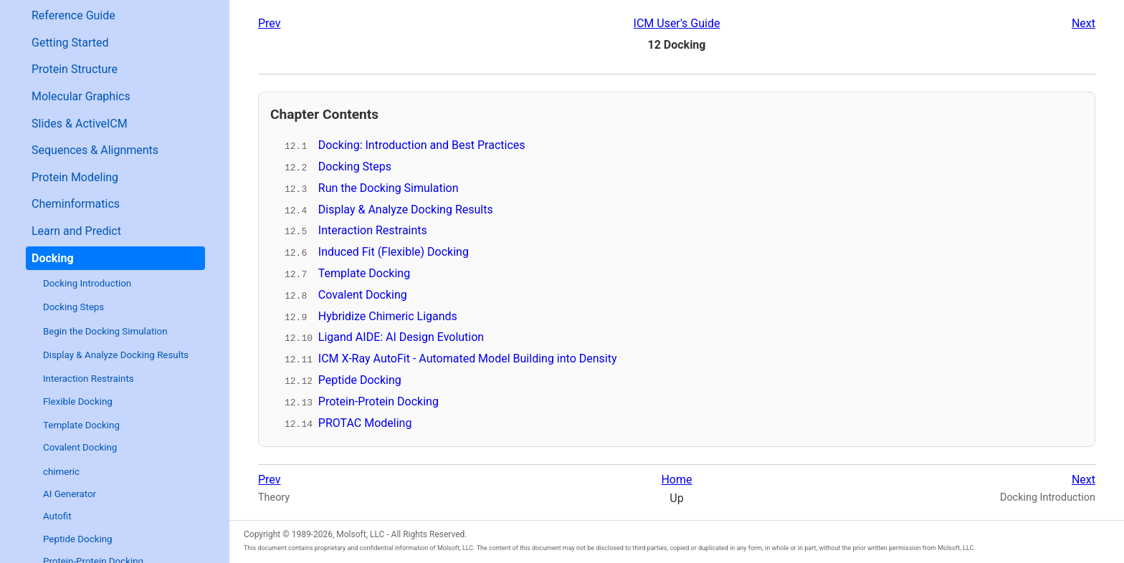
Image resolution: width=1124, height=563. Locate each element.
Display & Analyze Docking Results (116, 355)
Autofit (57, 516)
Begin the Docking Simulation (105, 331)
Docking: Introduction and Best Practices (421, 145)
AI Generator (69, 494)
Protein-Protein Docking (378, 399)
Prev (269, 23)
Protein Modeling (75, 177)
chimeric (61, 471)
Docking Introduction (87, 283)
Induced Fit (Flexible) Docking (393, 251)
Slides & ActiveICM (80, 123)
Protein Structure (75, 69)
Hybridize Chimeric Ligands (387, 315)
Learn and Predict (76, 231)
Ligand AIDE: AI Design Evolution (401, 336)
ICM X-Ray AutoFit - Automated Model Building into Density (467, 357)
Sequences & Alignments (95, 150)
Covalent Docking (80, 447)
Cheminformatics (76, 204)
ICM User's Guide (677, 23)
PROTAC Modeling (365, 421)
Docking (53, 258)
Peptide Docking (78, 539)
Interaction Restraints (88, 378)
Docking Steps (73, 307)
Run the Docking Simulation (388, 187)
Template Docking (81, 425)
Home (676, 478)
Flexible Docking (78, 401)
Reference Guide (73, 15)
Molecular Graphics (81, 96)
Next (1083, 23)
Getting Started (70, 42)
